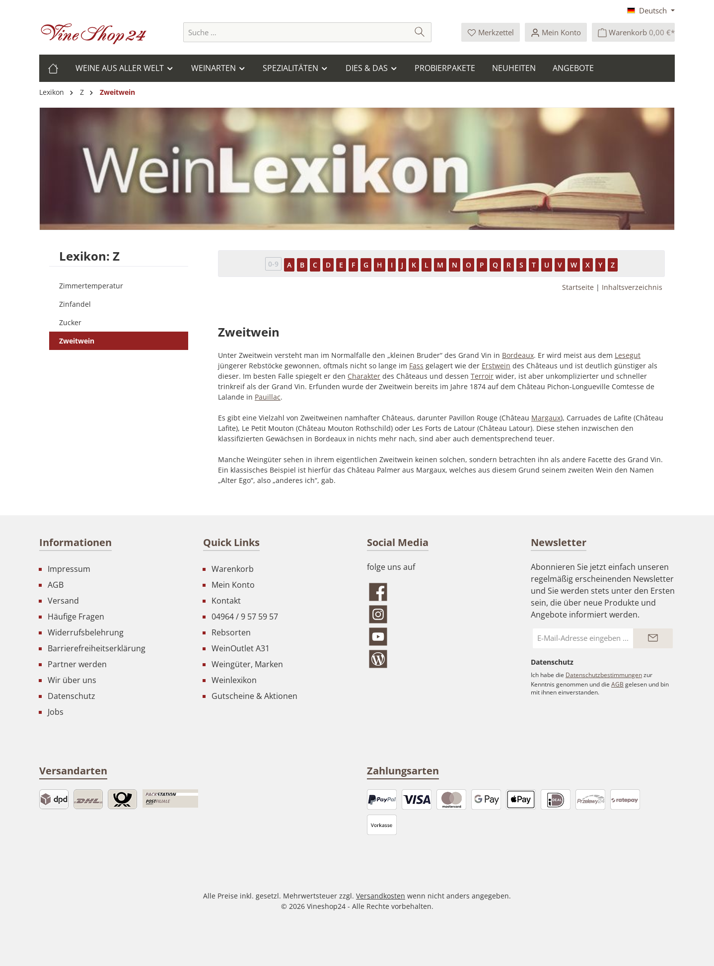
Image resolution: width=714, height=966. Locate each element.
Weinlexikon (234, 680)
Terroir (482, 376)
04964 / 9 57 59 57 (245, 616)
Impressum (69, 568)
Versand (63, 600)
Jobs (56, 711)
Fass (416, 365)
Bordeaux (518, 355)
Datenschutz (71, 695)
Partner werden (77, 664)
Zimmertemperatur (91, 285)
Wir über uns (72, 680)
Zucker (70, 322)
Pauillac (268, 397)
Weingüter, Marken (247, 664)
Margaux (546, 417)
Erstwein (496, 365)
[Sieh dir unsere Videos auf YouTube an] (439, 636)
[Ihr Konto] (556, 32)
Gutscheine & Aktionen (254, 695)
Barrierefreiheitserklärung (96, 648)
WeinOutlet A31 (241, 648)
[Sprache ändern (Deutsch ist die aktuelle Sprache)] (651, 10)
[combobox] (296, 32)
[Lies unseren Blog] (439, 659)
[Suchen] (419, 32)
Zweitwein (76, 340)
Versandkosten (380, 895)
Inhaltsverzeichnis (632, 287)
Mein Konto (233, 584)
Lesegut (628, 355)
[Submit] (653, 638)
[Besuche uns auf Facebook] (439, 592)
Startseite (578, 287)
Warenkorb (233, 568)
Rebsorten (231, 632)
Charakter (364, 376)
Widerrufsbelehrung (86, 632)
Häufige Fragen (76, 616)
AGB (56, 584)
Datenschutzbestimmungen (604, 675)
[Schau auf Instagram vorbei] (439, 614)
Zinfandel (75, 304)
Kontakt (226, 600)
